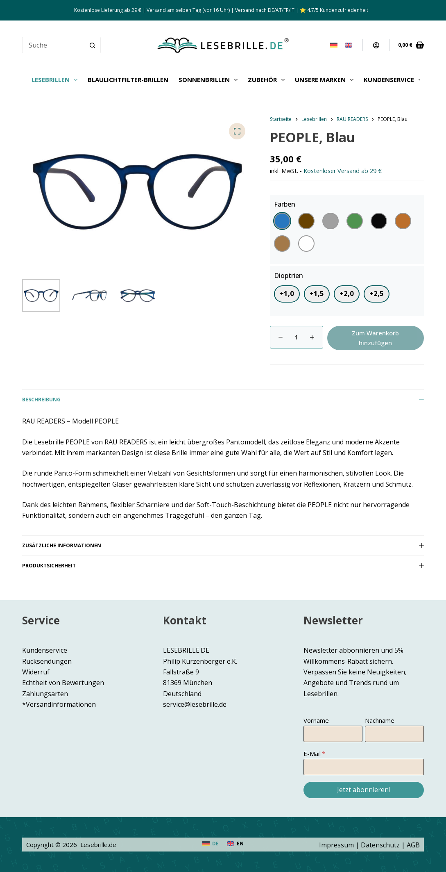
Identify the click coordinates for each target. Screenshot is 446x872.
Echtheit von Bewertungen (63, 682)
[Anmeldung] (376, 45)
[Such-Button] (92, 45)
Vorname (316, 720)
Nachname (379, 720)
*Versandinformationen (59, 704)
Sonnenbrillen (210, 80)
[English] (348, 45)
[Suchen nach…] (53, 45)
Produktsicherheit (222, 565)
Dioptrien (288, 275)
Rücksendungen (47, 661)
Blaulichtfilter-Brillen (128, 79)
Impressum (336, 844)
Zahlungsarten (45, 693)
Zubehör (268, 80)
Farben (284, 204)
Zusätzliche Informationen (222, 545)
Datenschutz (380, 844)
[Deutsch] (333, 45)
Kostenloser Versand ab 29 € (342, 171)
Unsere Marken (326, 80)
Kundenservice (394, 80)
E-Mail (312, 753)
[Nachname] (394, 734)
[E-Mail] (363, 767)
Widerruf (36, 671)
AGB (413, 844)
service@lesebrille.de (194, 704)
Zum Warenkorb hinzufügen (375, 338)
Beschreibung (222, 399)
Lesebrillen (56, 80)
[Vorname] (332, 734)
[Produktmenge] (296, 337)
